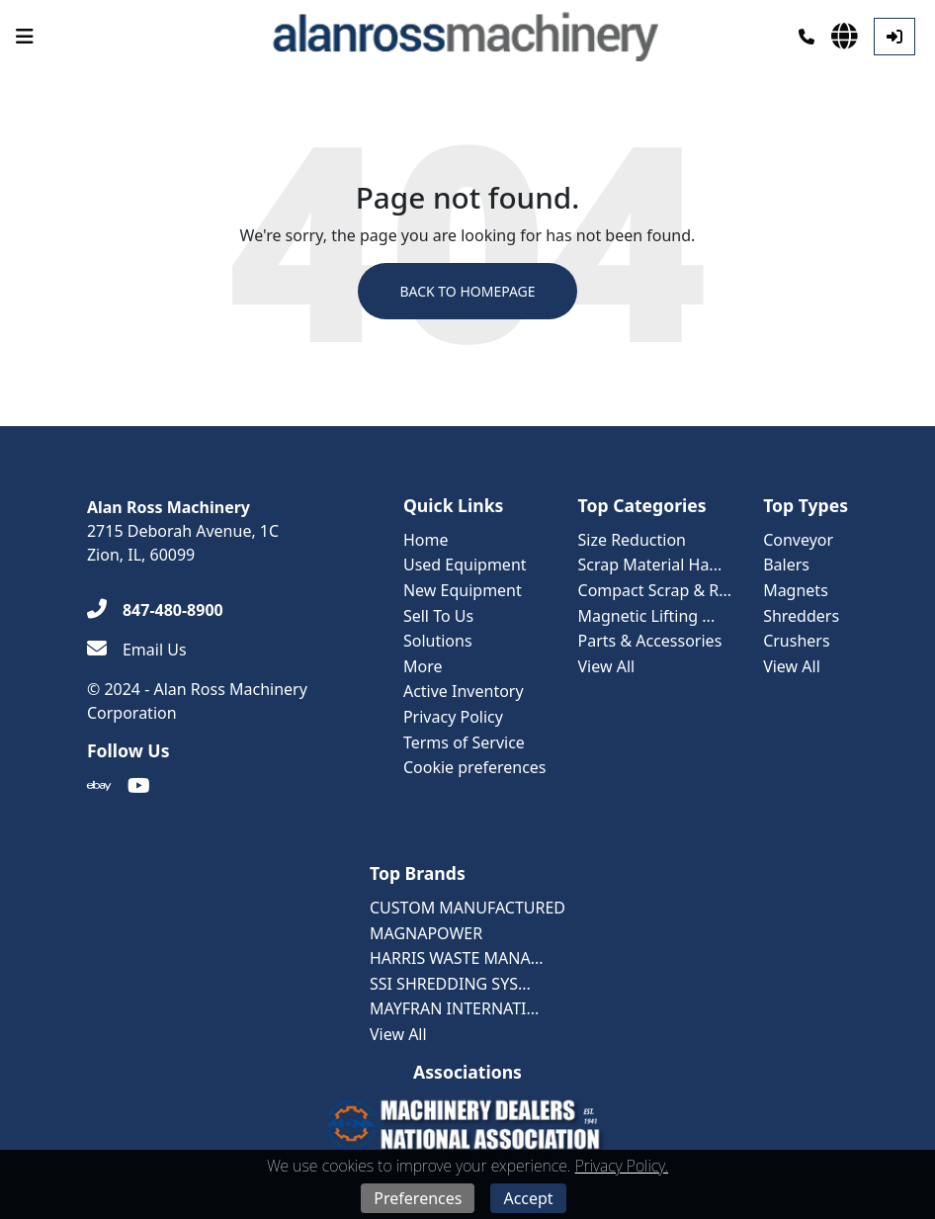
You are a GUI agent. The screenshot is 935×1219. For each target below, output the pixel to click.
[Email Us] (137, 649)
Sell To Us (438, 616)
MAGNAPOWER (426, 933)
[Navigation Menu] (25, 36)
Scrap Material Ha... (650, 564)
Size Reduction (632, 540)
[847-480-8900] (155, 610)
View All (607, 666)
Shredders (801, 616)
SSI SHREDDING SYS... (450, 984)
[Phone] (806, 36)
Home (426, 540)
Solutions (437, 641)
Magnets (795, 590)
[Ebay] (99, 786)
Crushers (796, 641)
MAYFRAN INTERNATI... (454, 1008)
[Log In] (894, 36)
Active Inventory (463, 691)
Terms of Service (464, 742)
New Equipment (462, 590)
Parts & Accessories (650, 641)
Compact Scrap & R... (655, 590)
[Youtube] (139, 786)
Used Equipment (465, 564)
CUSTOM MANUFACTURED (467, 907)
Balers (786, 564)
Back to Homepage (467, 291)
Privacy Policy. (621, 1165)
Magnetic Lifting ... (647, 616)
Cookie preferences (475, 767)
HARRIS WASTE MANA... (457, 958)
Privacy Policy (453, 717)
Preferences (418, 1198)
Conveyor (798, 540)
